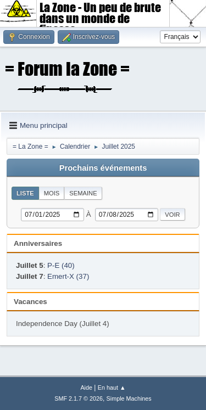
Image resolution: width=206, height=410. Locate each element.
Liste (25, 193)
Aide (86, 387)
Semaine (83, 193)
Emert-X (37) (68, 276)
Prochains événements (103, 168)
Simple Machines (129, 398)
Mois (52, 193)
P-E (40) (61, 265)
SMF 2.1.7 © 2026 (78, 398)
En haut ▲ (112, 387)
